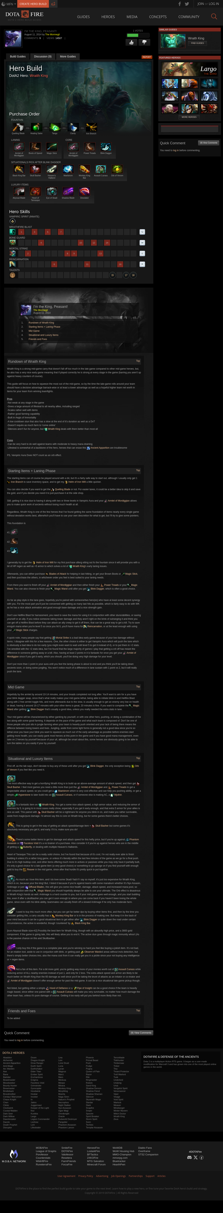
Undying (117, 1083)
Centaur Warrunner (12, 1097)
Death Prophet (10, 1125)
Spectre (89, 1113)
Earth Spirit (36, 1066)
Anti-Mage (8, 1066)
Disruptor (7, 1127)
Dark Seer (8, 1113)
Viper (115, 1094)
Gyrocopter (36, 1088)
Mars (60, 1077)
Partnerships (136, 1176)
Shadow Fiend (93, 1091)
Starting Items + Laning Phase (44, 326)
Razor (89, 1074)
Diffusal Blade (34, 887)
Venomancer (119, 1091)
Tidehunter (118, 1060)
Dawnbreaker (9, 1119)
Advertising (102, 1176)
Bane (5, 1074)
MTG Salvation (95, 1161)
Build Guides (18, 56)
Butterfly (25, 847)
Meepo (61, 1083)
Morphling (63, 1091)
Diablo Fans (145, 1147)
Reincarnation (93, 626)
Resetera (66, 1157)
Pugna (89, 1069)
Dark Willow (9, 1116)
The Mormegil (52, 34)
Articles (161, 1176)
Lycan (61, 1069)
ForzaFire (66, 1164)
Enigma (34, 1080)
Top (138, 361)
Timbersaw (118, 1063)
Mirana (61, 1085)
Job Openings (118, 1176)
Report (147, 57)
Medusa (62, 1080)
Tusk (115, 1077)
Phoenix (90, 1057)
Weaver (117, 1105)
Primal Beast (92, 1060)
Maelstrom (61, 791)
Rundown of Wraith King (41, 322)
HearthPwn (119, 1164)
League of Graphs (46, 1151)
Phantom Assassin (67, 1125)
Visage (116, 1097)
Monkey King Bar (62, 915)
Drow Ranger (37, 1063)
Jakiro (34, 1102)
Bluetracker (119, 1161)
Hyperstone (22, 794)
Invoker (34, 1097)
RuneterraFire (44, 1164)
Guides (83, 16)
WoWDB (117, 1147)
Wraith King (39, 76)
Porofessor (42, 1154)
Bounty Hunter (10, 1085)
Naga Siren (63, 1097)
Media (132, 16)
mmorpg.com (120, 1157)
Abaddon (7, 1057)
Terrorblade (118, 1057)
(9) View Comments (141, 1032)
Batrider (7, 1077)
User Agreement (66, 1176)
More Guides (68, 56)
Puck (88, 1063)
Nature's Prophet (66, 1099)
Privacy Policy (85, 1176)
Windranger (119, 1108)
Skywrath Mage (93, 1099)
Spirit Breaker (92, 1116)
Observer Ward (90, 951)
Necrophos (63, 1102)
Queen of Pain (93, 1071)
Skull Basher (46, 812)
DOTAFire (67, 1151)
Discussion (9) (43, 56)
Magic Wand (59, 588)
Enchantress (37, 1077)
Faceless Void (29, 843)
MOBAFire (42, 1147)
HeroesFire (93, 1147)
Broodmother (9, 1094)
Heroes (108, 16)
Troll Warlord (119, 1074)
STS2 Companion (148, 1154)
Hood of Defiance (57, 988)
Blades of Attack (55, 573)
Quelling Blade (60, 489)
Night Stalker (64, 1105)
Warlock (117, 1102)
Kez (33, 1110)
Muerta (61, 1094)
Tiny (115, 1069)
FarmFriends (68, 1161)
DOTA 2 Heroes (14, 1052)
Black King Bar (80, 923)
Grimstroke (36, 1085)
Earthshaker (36, 1069)
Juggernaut (36, 1105)
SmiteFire (66, 1147)
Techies (89, 1125)
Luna (60, 1066)
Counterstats (43, 1157)
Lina (60, 1057)
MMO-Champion (122, 1154)
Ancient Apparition (98, 447)
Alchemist (8, 1060)
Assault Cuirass (62, 794)
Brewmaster (9, 1088)
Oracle (61, 1116)
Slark (88, 1105)
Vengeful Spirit (120, 1088)
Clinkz (6, 1105)
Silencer (90, 1097)
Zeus (115, 1119)
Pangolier (62, 1122)
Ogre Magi (63, 1110)
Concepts (158, 16)
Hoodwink (35, 1091)
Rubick (89, 1083)
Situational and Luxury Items (43, 335)
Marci (61, 1074)
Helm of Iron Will (75, 482)
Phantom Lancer (66, 1127)
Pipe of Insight (82, 988)
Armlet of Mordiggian (117, 500)
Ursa (115, 1085)
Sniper (89, 1110)
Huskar (34, 1094)
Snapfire (90, 1108)
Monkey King (64, 1088)
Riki (88, 1077)
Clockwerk (8, 1108)
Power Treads (109, 585)
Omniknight (63, 1113)
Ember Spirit (37, 1074)
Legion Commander (40, 1119)
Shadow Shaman (94, 1094)
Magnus (62, 1071)
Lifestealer (36, 1127)
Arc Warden (9, 1069)
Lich (33, 1125)
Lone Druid (63, 1063)
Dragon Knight (38, 1060)
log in (20, 1040)
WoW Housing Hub (123, 1151)
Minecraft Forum (96, 1164)
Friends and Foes (38, 339)
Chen (5, 1102)
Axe (5, 1071)
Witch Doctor (119, 1113)
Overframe (144, 1151)
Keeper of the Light (40, 1108)
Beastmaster (9, 1080)
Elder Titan (36, 1071)
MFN (9, 4)
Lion (60, 1060)
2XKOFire (92, 1157)
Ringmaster (91, 1080)
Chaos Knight (9, 1099)
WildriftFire (42, 1161)
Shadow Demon (93, 1088)
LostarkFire (93, 1151)
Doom (34, 1057)
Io (32, 1099)
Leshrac (34, 1122)
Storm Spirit (91, 1119)
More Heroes (189, 117)
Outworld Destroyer (67, 1119)
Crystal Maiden (10, 1110)
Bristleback (8, 1091)
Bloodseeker (9, 1083)
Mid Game (34, 331)
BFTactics (92, 1154)
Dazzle (6, 1122)
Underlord (118, 1080)
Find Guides (197, 43)
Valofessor (67, 1154)
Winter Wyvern (120, 1110)
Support (150, 1176)
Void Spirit (118, 1099)
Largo (33, 1116)
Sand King (91, 1085)
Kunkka (34, 1113)
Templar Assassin (94, 1127)
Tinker (116, 1066)
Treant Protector (121, 1071)
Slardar (89, 1102)
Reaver (29, 869)
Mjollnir (116, 794)
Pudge (89, 1066)
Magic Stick (129, 573)
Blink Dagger (95, 588)
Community (188, 16)
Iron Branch (15, 482)
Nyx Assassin (64, 1108)
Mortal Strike (60, 637)
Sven (88, 1122)
